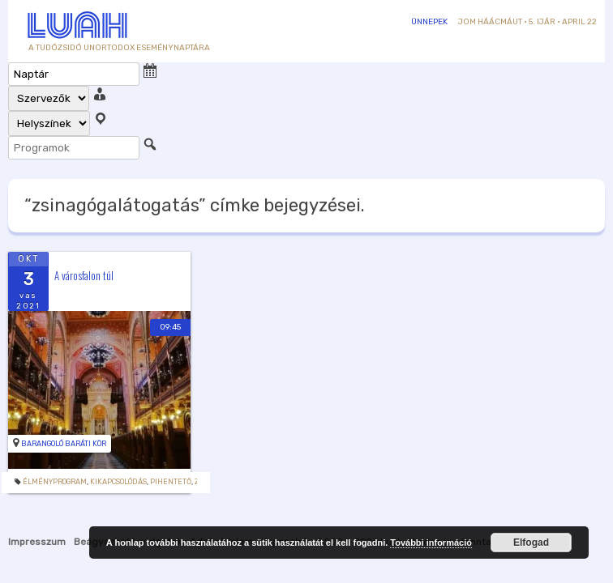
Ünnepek (429, 22)
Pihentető (170, 482)
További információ (431, 542)
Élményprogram (55, 482)
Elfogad (531, 542)
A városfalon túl (84, 275)
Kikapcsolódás (118, 482)
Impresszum (37, 541)
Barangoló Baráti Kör (63, 444)
